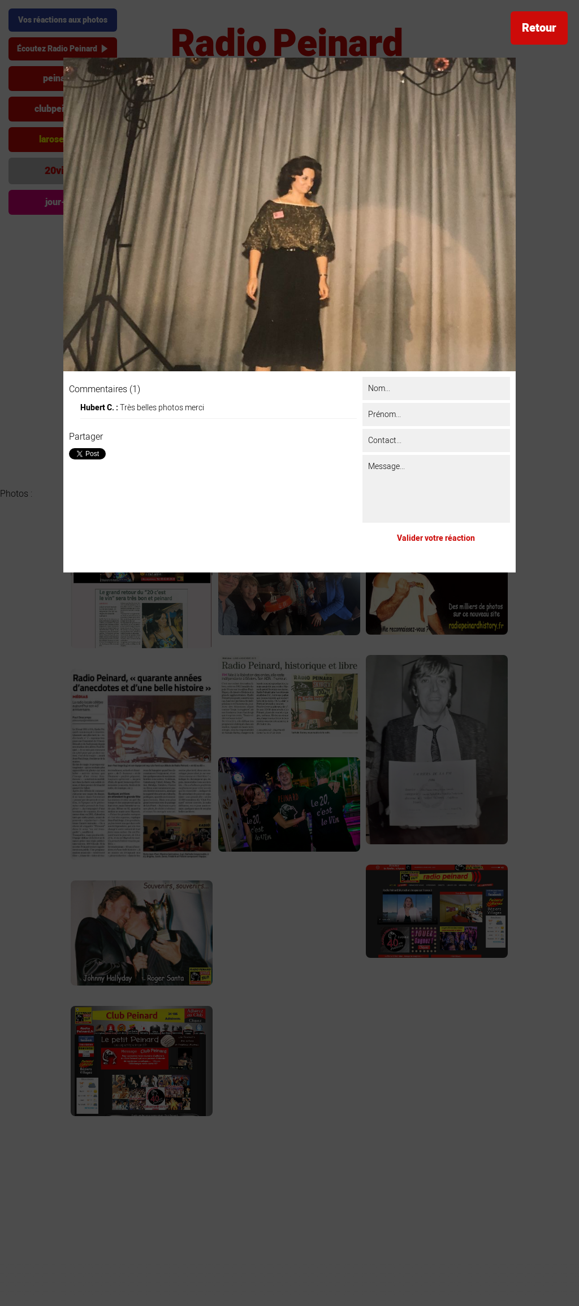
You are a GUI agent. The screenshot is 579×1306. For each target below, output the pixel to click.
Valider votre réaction (436, 538)
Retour (539, 28)
